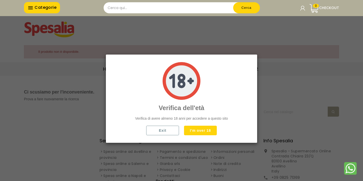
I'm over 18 (200, 130)
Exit (162, 130)
